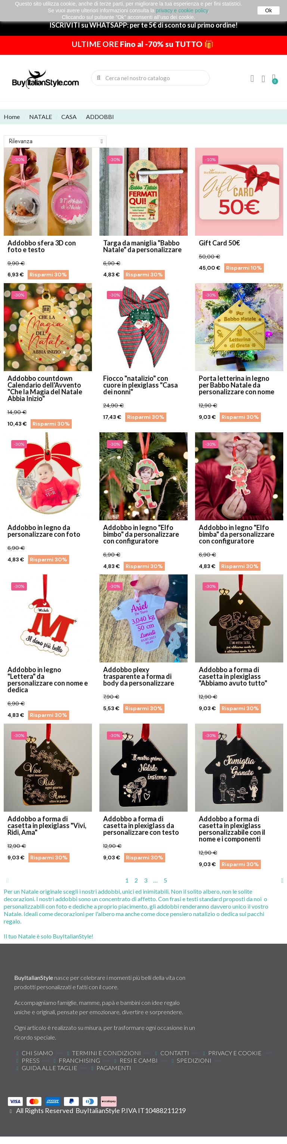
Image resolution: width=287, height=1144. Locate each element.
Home (12, 116)
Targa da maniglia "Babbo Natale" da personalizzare (142, 246)
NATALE (40, 116)
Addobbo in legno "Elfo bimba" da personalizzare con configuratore (236, 534)
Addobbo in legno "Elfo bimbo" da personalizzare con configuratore (141, 534)
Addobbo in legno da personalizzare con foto (43, 530)
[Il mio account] (252, 79)
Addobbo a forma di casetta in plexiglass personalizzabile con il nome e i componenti (232, 829)
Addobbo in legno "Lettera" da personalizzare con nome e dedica (47, 679)
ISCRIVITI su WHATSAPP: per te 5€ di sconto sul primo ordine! (143, 25)
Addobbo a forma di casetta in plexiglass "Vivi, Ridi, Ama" (46, 825)
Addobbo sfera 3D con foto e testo (41, 246)
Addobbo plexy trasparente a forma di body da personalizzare (138, 676)
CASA (69, 116)
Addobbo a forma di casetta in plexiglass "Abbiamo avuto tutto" (233, 676)
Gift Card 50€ (219, 243)
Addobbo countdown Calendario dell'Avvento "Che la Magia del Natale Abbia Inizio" (44, 388)
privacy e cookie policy (182, 10)
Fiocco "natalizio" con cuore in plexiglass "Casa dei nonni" (140, 385)
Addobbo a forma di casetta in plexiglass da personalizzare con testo (141, 825)
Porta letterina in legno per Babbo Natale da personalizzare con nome (236, 385)
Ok (268, 10)
